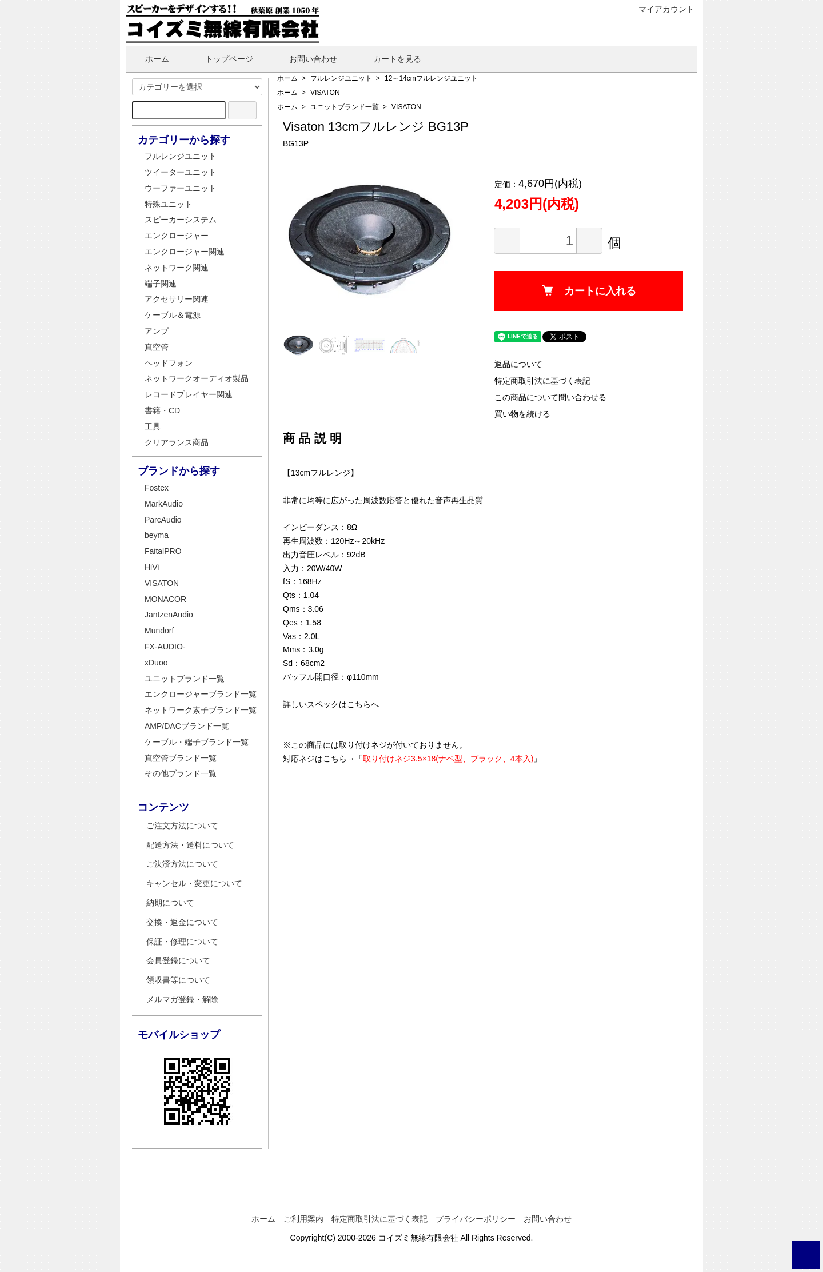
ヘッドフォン (169, 363)
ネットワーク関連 (177, 267)
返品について (518, 364)
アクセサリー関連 (177, 299)
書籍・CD (162, 410)
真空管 (157, 347)
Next (437, 239)
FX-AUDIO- (165, 646)
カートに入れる (589, 291)
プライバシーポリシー (476, 1218)
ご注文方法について (182, 825)
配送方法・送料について (190, 845)
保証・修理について (182, 941)
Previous (300, 239)
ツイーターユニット (181, 172)
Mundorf (159, 630)
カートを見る (389, 58)
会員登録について (178, 960)
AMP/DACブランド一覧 (187, 726)
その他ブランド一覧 (181, 773)
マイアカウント (660, 9)
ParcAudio (163, 519)
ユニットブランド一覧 (344, 107)
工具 (153, 426)
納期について (170, 902)
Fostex (157, 487)
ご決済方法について (182, 863)
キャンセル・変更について (194, 883)
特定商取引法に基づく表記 (542, 380)
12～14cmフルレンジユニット (431, 78)
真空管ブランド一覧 (181, 758)
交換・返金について (182, 922)
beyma (157, 535)
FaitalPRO (163, 551)
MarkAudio (164, 503)
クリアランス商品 (177, 442)
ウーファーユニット (181, 188)
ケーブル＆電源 (173, 315)
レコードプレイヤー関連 (189, 394)
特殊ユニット (169, 204)
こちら (359, 704)
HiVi (152, 567)
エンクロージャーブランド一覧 (201, 694)
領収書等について (178, 979)
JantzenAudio (169, 614)
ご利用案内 (303, 1218)
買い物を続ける (522, 413)
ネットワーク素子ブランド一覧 (201, 710)
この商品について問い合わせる (550, 397)
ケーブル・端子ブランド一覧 (197, 742)
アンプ (157, 331)
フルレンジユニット (341, 78)
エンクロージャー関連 (185, 251)
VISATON (325, 93)
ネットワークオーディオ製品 (197, 378)
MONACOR (165, 599)
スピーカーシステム (181, 219)
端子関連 (161, 283)
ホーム (149, 58)
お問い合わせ (305, 58)
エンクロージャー (177, 235)
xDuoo (156, 662)
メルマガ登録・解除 (182, 999)
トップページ (221, 58)
